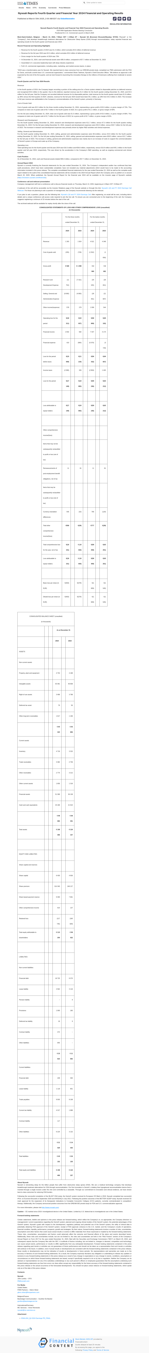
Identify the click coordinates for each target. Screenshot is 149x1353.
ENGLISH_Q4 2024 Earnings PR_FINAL (35, 1318)
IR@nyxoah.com (23, 1281)
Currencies (52, 8)
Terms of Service (103, 1350)
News (28, 8)
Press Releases (64, 8)
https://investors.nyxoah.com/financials (32, 178)
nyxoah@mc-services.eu (26, 1310)
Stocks (21, 8)
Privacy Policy (88, 1350)
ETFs (35, 8)
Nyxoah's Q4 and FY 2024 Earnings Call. (76, 194)
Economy (42, 8)
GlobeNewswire (67, 18)
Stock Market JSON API (84, 1339)
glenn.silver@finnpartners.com (28, 1292)
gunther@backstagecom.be (27, 1301)
